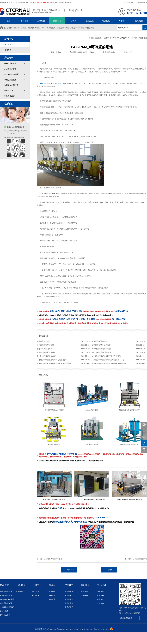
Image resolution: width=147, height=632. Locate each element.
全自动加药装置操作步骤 (46, 356)
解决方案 (52, 599)
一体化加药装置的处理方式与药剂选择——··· (54, 360)
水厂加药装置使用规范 (45, 345)
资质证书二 (69, 595)
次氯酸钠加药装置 (77, 28)
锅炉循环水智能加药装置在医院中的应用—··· (109, 363)
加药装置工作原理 (43, 341)
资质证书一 (69, 591)
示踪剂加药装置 (141, 2)
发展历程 (100, 595)
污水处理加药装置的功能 (101, 349)
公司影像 (100, 603)
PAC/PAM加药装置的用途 (101, 352)
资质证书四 (69, 603)
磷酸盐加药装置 (63, 28)
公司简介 (100, 591)
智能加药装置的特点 (99, 341)
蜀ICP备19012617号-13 (101, 629)
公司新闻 (7, 50)
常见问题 (52, 591)
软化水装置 (89, 28)
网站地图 (46, 629)
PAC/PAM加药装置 (48, 28)
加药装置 (62, 92)
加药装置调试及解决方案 (101, 345)
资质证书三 (69, 599)
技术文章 (7, 45)
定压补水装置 (9, 96)
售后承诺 (84, 591)
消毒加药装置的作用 (44, 349)
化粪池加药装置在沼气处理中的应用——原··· (109, 360)
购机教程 (52, 595)
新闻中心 (113, 38)
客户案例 (19, 591)
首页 (105, 38)
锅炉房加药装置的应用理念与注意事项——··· (109, 356)
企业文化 (100, 599)
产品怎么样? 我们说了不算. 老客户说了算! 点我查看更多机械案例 (64, 504)
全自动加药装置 (128, 2)
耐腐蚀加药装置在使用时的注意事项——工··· (54, 363)
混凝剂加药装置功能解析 (46, 352)
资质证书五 (69, 607)
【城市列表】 (38, 629)
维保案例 (84, 595)
